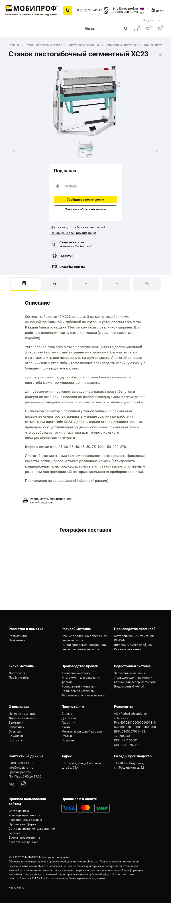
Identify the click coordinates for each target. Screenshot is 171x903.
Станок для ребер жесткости (135, 682)
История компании (23, 713)
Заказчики (16, 727)
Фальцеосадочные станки (133, 677)
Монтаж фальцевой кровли (81, 731)
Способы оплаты (72, 267)
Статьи (66, 736)
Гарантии (66, 256)
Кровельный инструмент (79, 686)
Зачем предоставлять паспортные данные (25, 840)
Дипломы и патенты (23, 718)
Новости (67, 740)
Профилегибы (19, 677)
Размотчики (18, 636)
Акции (66, 727)
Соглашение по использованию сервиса (32, 831)
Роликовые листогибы (78, 691)
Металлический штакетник (134, 636)
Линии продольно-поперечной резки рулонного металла (83, 647)
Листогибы (17, 673)
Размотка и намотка (26, 629)
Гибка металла (21, 666)
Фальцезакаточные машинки (83, 695)
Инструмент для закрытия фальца (80, 680)
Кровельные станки (76, 673)
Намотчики (17, 640)
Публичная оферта (22, 824)
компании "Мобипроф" (75, 244)
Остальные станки (127, 649)
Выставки (16, 722)
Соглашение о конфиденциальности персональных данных (25, 815)
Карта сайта (16, 887)
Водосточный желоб (129, 686)
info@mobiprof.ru (87, 861)
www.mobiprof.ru (39, 866)
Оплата (66, 713)
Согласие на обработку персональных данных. (76, 878)
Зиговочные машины (129, 673)
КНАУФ (119, 640)
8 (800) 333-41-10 (89, 10)
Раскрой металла (76, 629)
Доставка (68, 718)
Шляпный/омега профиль (133, 644)
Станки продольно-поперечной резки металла (84, 638)
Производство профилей (134, 629)
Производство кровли (79, 666)
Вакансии (16, 736)
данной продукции (50, 500)
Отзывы (15, 731)
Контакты (16, 740)
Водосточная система (132, 666)
